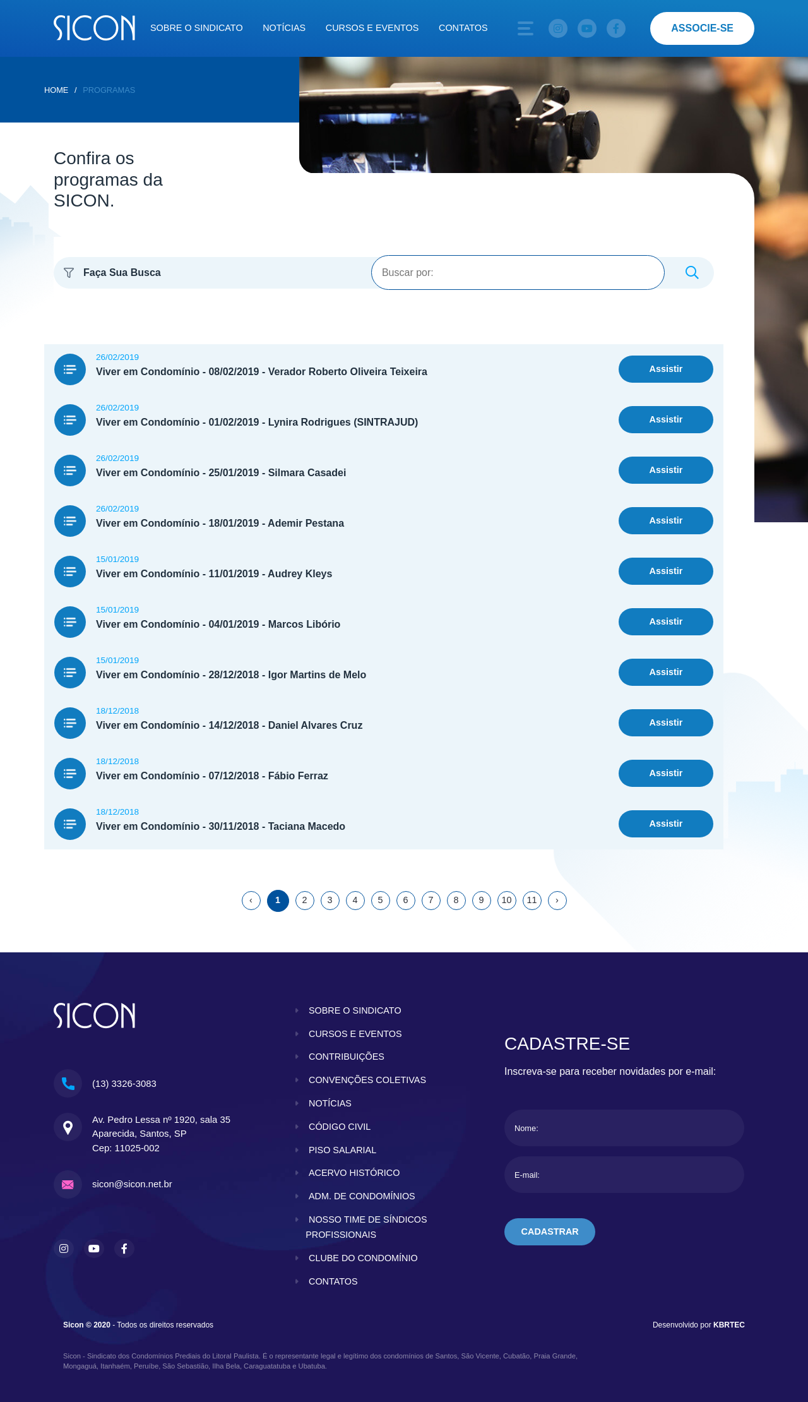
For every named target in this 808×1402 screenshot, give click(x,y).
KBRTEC (729, 1325)
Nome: (526, 1128)
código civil (340, 1127)
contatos (333, 1281)
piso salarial (342, 1150)
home (56, 90)
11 (531, 900)
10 (506, 900)
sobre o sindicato (355, 1010)
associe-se (702, 28)
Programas (109, 90)
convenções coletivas (367, 1080)
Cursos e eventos (372, 28)
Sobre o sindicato (196, 28)
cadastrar (550, 1231)
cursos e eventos (355, 1034)
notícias (330, 1103)
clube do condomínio (363, 1258)
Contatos (463, 28)
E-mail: (527, 1175)
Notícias (284, 28)
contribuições (346, 1057)
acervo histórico (354, 1173)
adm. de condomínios (362, 1196)
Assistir (666, 369)
